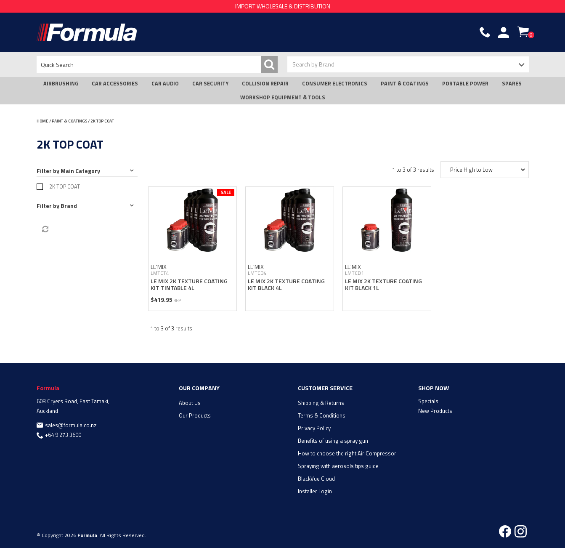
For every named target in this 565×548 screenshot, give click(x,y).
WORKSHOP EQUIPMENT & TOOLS (282, 97)
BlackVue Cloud (316, 478)
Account (503, 32)
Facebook (505, 531)
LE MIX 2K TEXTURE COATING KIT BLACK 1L (383, 284)
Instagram (521, 531)
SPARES (512, 84)
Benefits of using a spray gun (333, 440)
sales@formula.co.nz (71, 425)
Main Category (80, 170)
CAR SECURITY (210, 84)
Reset (44, 229)
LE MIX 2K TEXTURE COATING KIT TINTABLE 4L (189, 284)
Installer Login (315, 491)
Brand (69, 205)
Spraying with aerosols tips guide (338, 466)
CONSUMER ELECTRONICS (334, 84)
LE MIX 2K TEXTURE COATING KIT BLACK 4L (286, 284)
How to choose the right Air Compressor (347, 453)
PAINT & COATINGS (405, 84)
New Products (435, 411)
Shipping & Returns (321, 403)
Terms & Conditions (321, 415)
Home (42, 121)
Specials (428, 401)
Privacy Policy (314, 428)
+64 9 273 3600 (63, 435)
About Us (190, 403)
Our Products (195, 415)
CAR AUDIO (165, 84)
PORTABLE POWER (465, 84)
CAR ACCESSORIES (115, 84)
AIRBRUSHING (60, 84)
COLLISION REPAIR (265, 84)
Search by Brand (313, 64)
